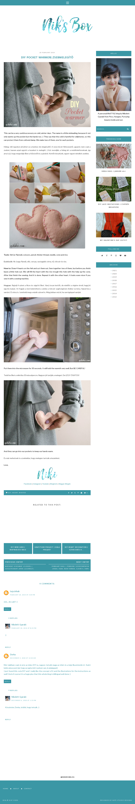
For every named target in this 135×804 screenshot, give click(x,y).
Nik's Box (13, 800)
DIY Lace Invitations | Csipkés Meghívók (113, 206)
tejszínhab (15, 591)
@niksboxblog (67, 777)
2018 (114, 280)
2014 (114, 293)
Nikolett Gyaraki (18, 625)
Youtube (45, 484)
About (16, 788)
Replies (14, 618)
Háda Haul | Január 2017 (114, 171)
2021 (114, 270)
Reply (7, 609)
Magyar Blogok (65, 484)
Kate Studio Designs (122, 800)
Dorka (13, 654)
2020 (114, 274)
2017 (114, 284)
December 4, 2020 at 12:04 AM (23, 658)
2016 (114, 287)
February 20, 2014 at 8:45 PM (23, 628)
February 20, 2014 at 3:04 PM (22, 595)
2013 (114, 297)
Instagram (37, 484)
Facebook (28, 484)
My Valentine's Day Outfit (113, 240)
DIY (9, 492)
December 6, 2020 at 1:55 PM (23, 700)
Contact (28, 788)
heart (15, 492)
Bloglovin (53, 484)
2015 (114, 290)
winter (22, 492)
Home (5, 788)
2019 (114, 277)
